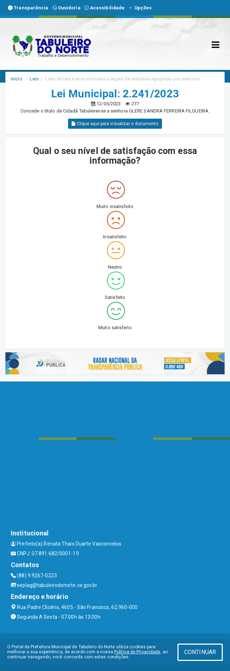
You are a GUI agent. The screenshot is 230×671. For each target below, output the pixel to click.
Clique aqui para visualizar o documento (115, 123)
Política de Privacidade (137, 651)
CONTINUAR (200, 652)
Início (16, 78)
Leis (34, 78)
